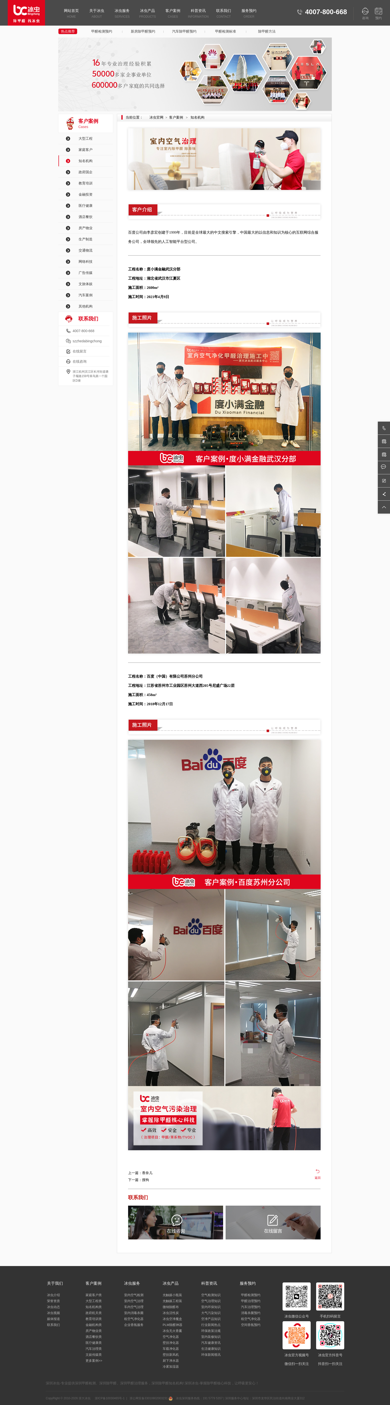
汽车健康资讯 (211, 1343)
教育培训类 (94, 1319)
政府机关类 (94, 1313)
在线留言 (80, 351)
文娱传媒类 (94, 1355)
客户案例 (173, 13)
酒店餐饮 (86, 217)
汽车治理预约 (250, 1307)
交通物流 (86, 250)
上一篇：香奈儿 (140, 1173)
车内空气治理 (134, 1307)
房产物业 (86, 228)
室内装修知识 (211, 1337)
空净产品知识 (211, 1319)
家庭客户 (86, 150)
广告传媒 (86, 273)
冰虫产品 (147, 13)
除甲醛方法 (267, 31)
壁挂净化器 (171, 1343)
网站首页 (71, 13)
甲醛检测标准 (225, 31)
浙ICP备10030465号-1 (109, 1398)
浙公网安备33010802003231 (150, 1398)
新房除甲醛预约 (143, 31)
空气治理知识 (211, 1301)
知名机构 (86, 161)
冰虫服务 (122, 13)
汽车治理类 (94, 1349)
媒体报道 (53, 1319)
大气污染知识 (211, 1313)
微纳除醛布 (171, 1307)
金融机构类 (94, 1325)
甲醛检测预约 (101, 31)
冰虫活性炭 (171, 1313)
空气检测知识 (211, 1295)
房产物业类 (94, 1331)
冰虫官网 (156, 117)
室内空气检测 (134, 1295)
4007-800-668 (83, 331)
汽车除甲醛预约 (184, 31)
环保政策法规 (211, 1331)
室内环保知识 (211, 1307)
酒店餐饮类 (94, 1337)
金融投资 (86, 194)
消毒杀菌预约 (250, 1313)
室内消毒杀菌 (134, 1313)
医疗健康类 (94, 1343)
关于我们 (55, 1283)
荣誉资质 (53, 1301)
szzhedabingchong (87, 341)
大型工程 (86, 138)
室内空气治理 (134, 1301)
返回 (318, 1178)
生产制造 (86, 239)
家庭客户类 (94, 1295)
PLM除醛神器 (172, 1325)
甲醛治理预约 (250, 1301)
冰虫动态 (53, 1307)
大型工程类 (94, 1301)
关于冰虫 (96, 13)
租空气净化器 (134, 1319)
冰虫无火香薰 (172, 1331)
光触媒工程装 (172, 1301)
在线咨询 (80, 361)
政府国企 (86, 172)
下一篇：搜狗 (138, 1180)
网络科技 (86, 261)
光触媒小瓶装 (172, 1295)
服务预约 (249, 13)
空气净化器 (171, 1337)
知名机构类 (94, 1307)
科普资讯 (198, 13)
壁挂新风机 (171, 1355)
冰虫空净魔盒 (172, 1319)
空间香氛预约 (250, 1325)
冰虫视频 (53, 1313)
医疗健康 (86, 206)
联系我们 (223, 13)
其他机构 (86, 306)
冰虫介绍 (53, 1295)
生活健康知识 (211, 1349)
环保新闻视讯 (211, 1355)
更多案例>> (94, 1360)
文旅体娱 (86, 284)
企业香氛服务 (134, 1325)
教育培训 (86, 183)
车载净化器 (171, 1349)
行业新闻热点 (211, 1325)
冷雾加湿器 (171, 1366)
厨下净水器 (171, 1360)
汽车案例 (86, 295)
